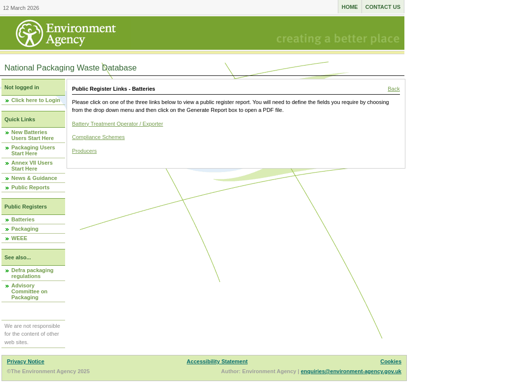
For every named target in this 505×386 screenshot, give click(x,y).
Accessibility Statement (217, 361)
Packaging (24, 229)
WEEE (19, 238)
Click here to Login (35, 100)
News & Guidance (34, 178)
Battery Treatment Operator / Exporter (117, 124)
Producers (84, 151)
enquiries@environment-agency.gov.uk (351, 371)
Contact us (382, 7)
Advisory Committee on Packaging (29, 291)
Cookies (390, 361)
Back (393, 89)
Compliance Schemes (98, 137)
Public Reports (30, 187)
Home (350, 7)
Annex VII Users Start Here (32, 166)
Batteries (23, 219)
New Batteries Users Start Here (32, 135)
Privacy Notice (25, 361)
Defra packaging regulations (32, 273)
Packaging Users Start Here (33, 150)
